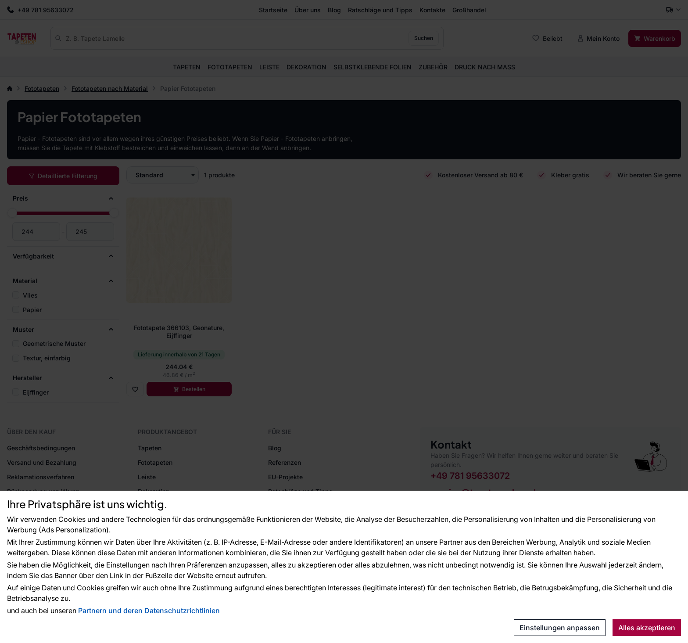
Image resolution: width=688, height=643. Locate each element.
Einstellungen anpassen (560, 627)
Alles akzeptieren (646, 627)
